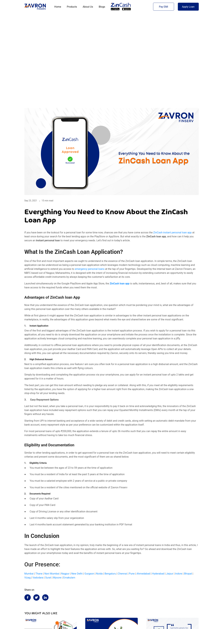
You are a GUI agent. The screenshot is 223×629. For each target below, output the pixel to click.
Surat (48, 491)
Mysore (57, 491)
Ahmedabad (143, 487)
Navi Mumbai (51, 487)
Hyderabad (158, 487)
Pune (132, 487)
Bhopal (188, 487)
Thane (38, 487)
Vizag (27, 491)
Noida (99, 487)
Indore (178, 487)
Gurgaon (89, 487)
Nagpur (65, 487)
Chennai (122, 487)
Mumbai (29, 487)
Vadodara (37, 491)
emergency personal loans (89, 183)
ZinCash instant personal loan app (172, 146)
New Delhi (77, 487)
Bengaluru (110, 487)
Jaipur (169, 487)
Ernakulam (69, 491)
